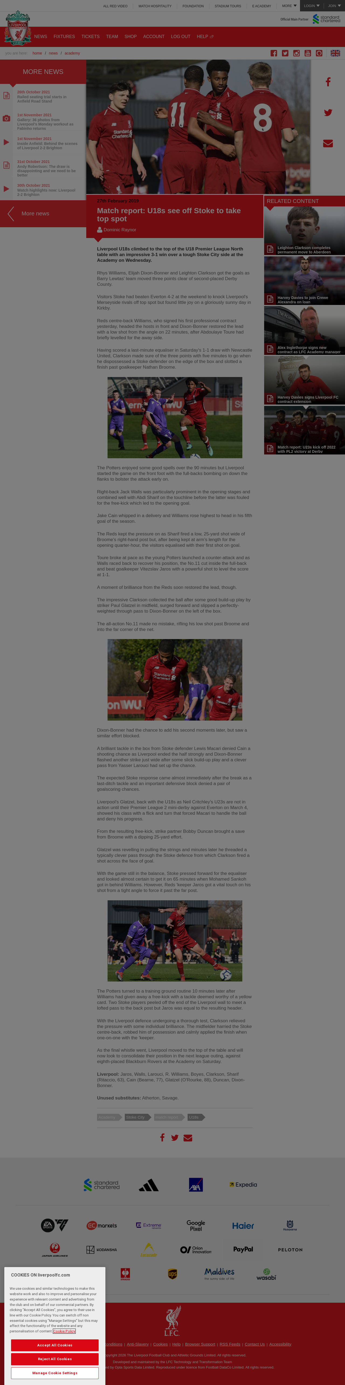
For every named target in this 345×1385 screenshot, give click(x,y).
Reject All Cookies (55, 1374)
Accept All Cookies (55, 1361)
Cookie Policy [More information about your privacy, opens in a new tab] (64, 1347)
